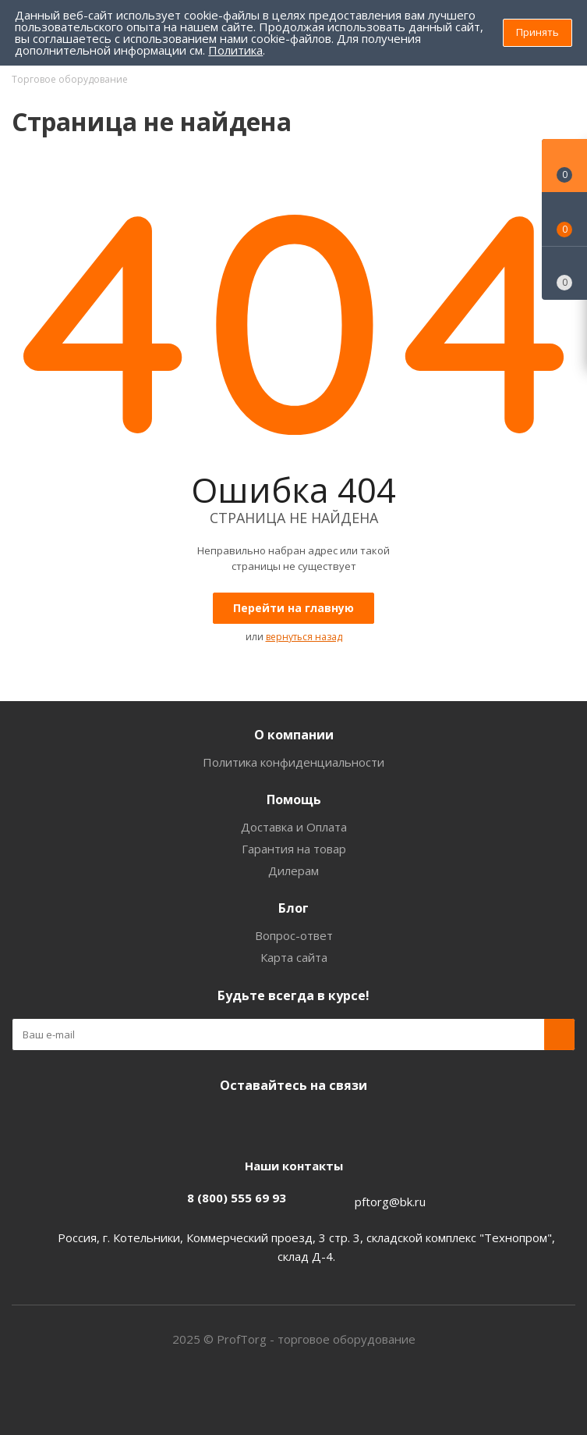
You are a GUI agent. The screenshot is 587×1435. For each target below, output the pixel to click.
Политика (235, 50)
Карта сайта (293, 957)
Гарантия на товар (294, 848)
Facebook (251, 1122)
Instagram (290, 1122)
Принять (537, 32)
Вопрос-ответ (294, 935)
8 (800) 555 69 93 (236, 1197)
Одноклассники (329, 1122)
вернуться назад (304, 636)
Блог (293, 908)
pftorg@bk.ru (390, 1201)
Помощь (294, 799)
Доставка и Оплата (294, 827)
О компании (294, 734)
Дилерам (293, 870)
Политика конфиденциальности (293, 762)
